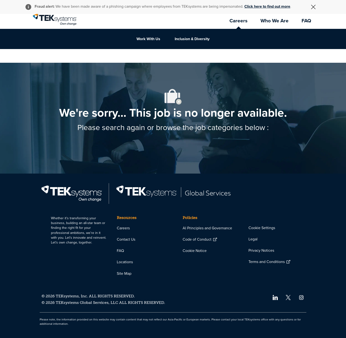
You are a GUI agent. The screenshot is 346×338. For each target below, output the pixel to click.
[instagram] (301, 297)
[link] (54, 19)
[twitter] (288, 297)
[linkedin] (275, 297)
